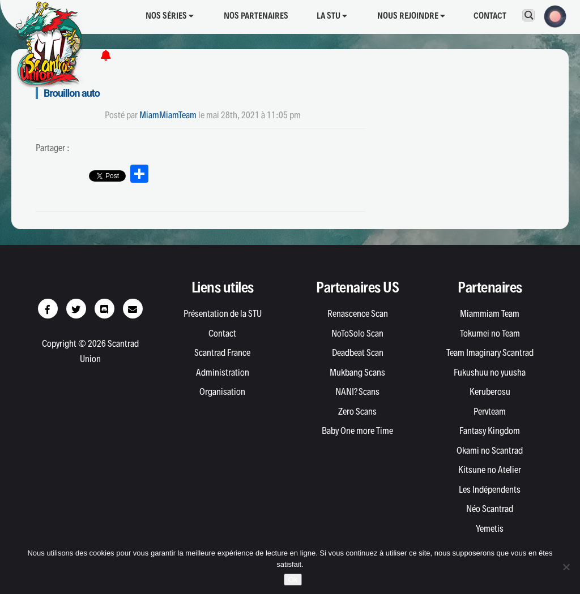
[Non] (566, 567)
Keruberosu (490, 391)
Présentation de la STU (223, 313)
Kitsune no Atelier (489, 469)
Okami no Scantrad (490, 450)
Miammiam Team (489, 313)
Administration (222, 372)
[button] (551, 15)
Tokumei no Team (490, 333)
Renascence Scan (357, 313)
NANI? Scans (357, 391)
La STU (332, 15)
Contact (490, 15)
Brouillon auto (72, 93)
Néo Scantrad (489, 508)
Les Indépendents (490, 489)
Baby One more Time (357, 430)
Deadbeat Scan (357, 352)
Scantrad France (222, 352)
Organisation (222, 391)
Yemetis (490, 528)
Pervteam (490, 411)
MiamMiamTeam (168, 115)
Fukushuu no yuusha (490, 372)
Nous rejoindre (411, 15)
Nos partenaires (256, 15)
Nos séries (170, 15)
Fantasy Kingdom (489, 430)
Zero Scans (357, 411)
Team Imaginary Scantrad (490, 352)
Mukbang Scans (357, 372)
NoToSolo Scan (357, 333)
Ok (293, 579)
